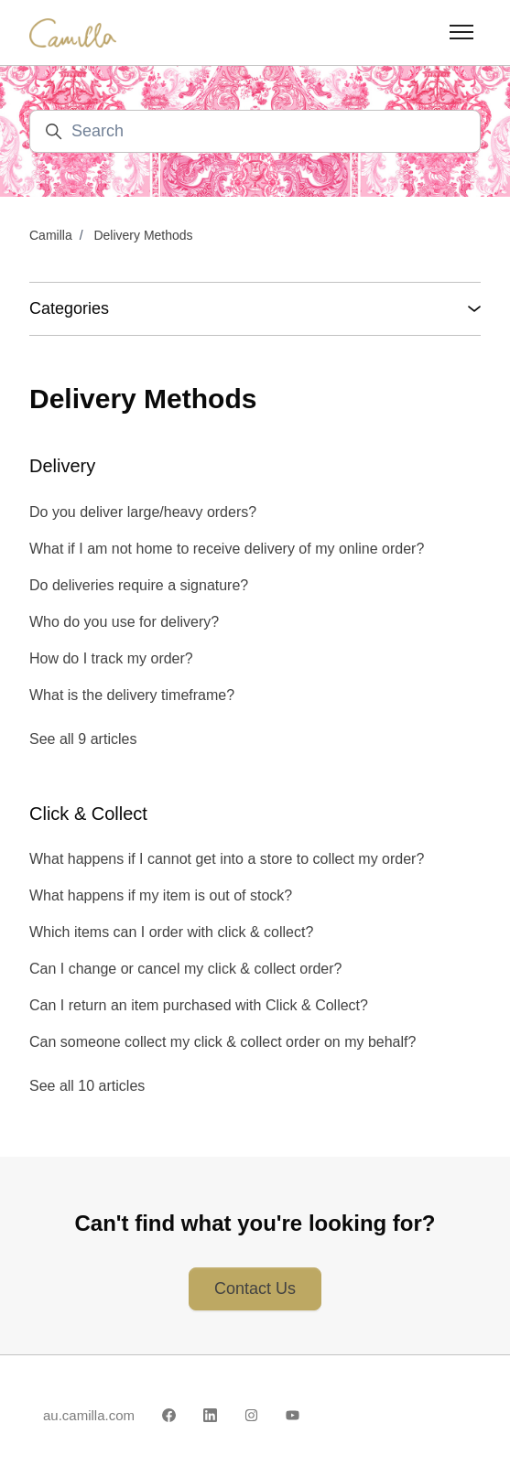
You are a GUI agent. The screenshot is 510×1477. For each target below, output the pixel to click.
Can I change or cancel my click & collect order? (185, 968)
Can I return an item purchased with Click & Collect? (198, 1005)
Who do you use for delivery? (124, 622)
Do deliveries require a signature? (138, 585)
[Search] (255, 131)
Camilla (50, 235)
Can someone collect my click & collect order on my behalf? (222, 1042)
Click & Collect (88, 813)
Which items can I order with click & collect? (171, 932)
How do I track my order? (111, 658)
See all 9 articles (82, 739)
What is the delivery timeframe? (131, 695)
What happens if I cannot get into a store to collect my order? (226, 859)
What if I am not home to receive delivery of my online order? (226, 548)
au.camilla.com (89, 1415)
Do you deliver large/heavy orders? (142, 512)
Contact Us (255, 1288)
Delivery (62, 466)
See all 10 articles (87, 1086)
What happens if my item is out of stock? (160, 895)
